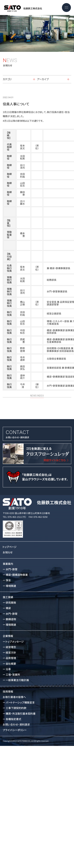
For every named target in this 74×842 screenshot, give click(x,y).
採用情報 (8, 691)
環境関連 (11, 586)
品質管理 (11, 658)
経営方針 (11, 652)
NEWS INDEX (37, 391)
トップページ (10, 547)
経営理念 (11, 647)
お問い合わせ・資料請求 (37, 434)
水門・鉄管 (11, 569)
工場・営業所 (13, 674)
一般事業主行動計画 (17, 680)
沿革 (8, 669)
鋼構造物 (11, 619)
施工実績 (8, 597)
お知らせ (8, 552)
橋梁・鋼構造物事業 (17, 575)
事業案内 (8, 564)
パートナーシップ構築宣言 (20, 702)
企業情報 (8, 636)
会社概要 (11, 664)
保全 (8, 580)
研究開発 (11, 602)
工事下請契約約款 (16, 708)
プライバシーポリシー (15, 730)
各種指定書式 (13, 719)
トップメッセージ (15, 641)
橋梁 (8, 608)
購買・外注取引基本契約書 (21, 713)
